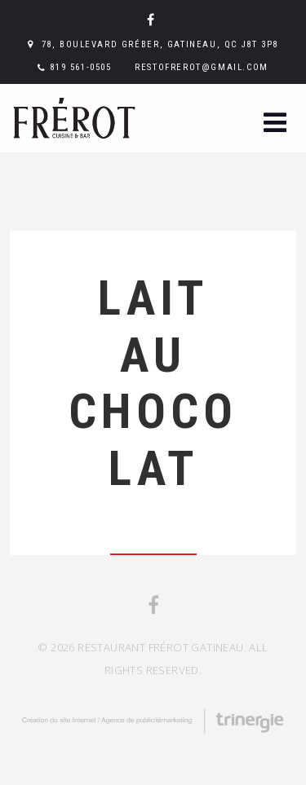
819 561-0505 (80, 67)
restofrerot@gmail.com (201, 67)
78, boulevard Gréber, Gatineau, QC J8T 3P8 (160, 44)
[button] (275, 124)
